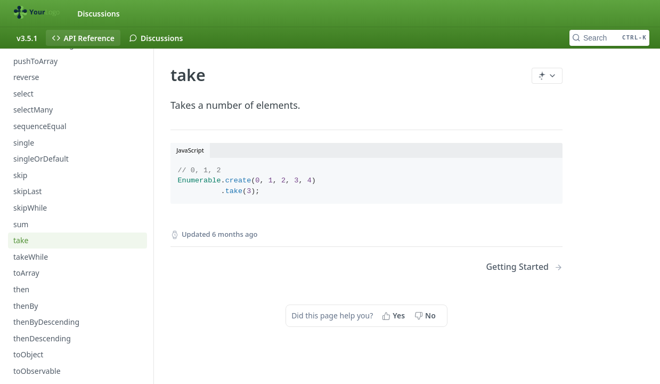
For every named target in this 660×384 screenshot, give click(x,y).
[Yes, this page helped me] (394, 316)
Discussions (98, 14)
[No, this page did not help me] (426, 316)
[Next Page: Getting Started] (524, 267)
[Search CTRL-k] (609, 38)
